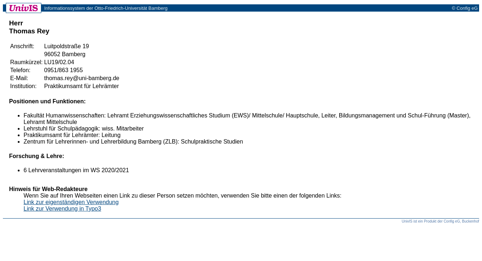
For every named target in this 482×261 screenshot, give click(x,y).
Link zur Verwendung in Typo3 (62, 209)
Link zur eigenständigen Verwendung (71, 202)
